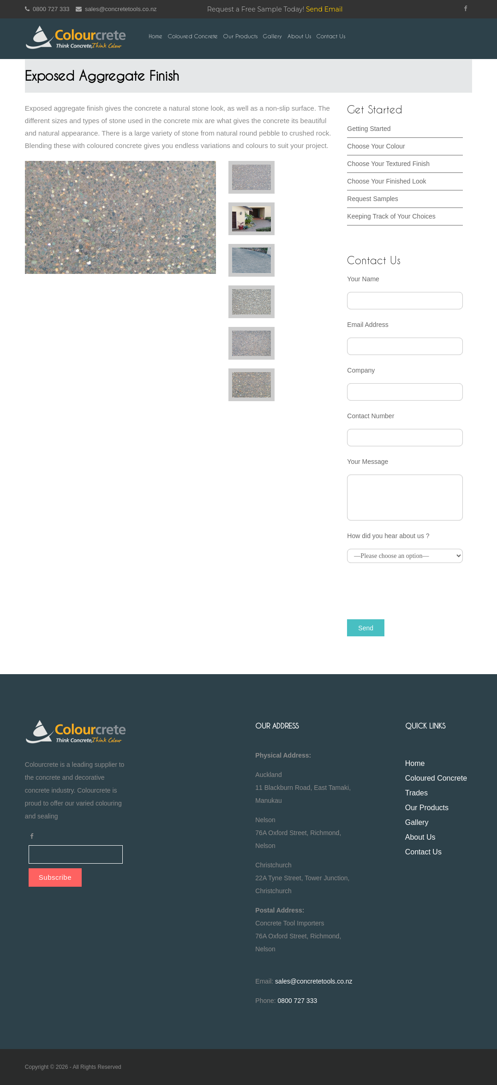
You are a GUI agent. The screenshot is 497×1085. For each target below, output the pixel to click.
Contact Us (331, 36)
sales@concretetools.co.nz (116, 9)
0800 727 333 (47, 9)
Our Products (240, 36)
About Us (299, 36)
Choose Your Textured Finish (388, 163)
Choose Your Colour (376, 146)
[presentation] (417, 590)
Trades (416, 793)
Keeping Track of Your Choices (391, 216)
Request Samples (372, 198)
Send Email (324, 9)
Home (155, 36)
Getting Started (368, 128)
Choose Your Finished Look (386, 181)
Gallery (272, 36)
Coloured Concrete (193, 36)
